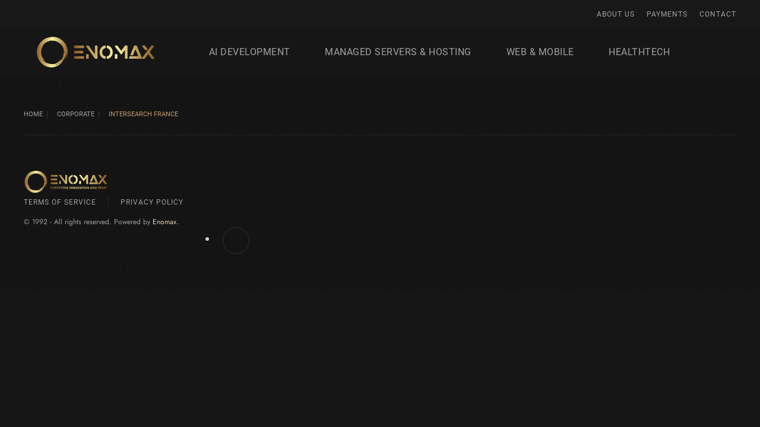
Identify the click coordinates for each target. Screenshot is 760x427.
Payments (667, 14)
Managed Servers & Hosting (398, 52)
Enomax (164, 221)
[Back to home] (96, 52)
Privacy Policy (152, 202)
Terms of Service (60, 202)
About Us (616, 14)
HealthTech (639, 52)
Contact (717, 14)
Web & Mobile (540, 52)
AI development (249, 52)
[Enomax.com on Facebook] (236, 240)
